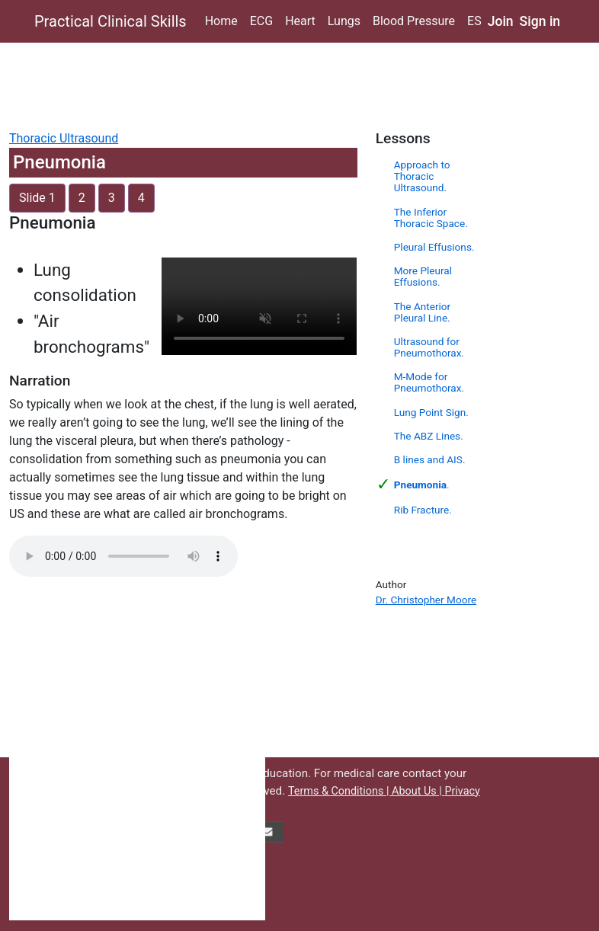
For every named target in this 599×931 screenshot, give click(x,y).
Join (501, 21)
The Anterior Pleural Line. (422, 312)
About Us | (418, 791)
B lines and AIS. (430, 459)
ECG (261, 21)
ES (474, 21)
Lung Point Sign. (431, 412)
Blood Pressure (414, 21)
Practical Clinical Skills (110, 21)
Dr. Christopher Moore (426, 599)
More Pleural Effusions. (423, 276)
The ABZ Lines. (428, 436)
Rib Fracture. (423, 510)
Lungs (344, 21)
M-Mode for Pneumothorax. (429, 382)
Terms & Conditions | (340, 791)
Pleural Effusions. (434, 247)
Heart (300, 21)
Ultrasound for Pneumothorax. (429, 347)
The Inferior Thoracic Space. (431, 217)
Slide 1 (37, 197)
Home (221, 21)
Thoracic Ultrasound (63, 138)
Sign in (540, 21)
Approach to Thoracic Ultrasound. (422, 176)
